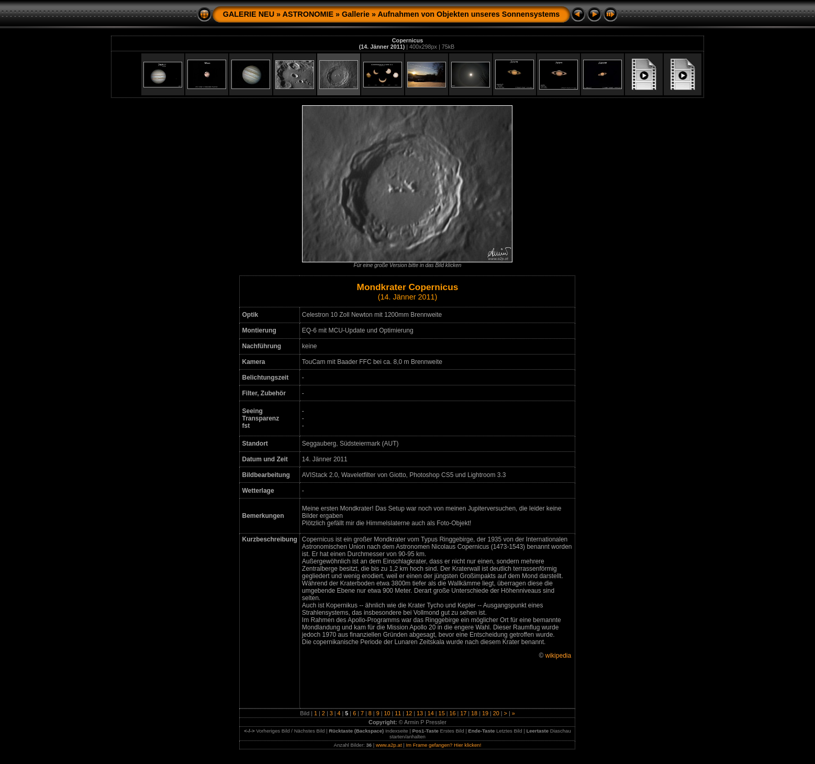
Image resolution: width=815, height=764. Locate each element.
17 (463, 713)
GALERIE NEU (248, 14)
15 (441, 713)
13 (420, 713)
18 (474, 713)
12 (409, 713)
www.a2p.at (389, 745)
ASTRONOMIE (308, 14)
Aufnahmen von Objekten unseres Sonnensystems (468, 14)
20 (496, 713)
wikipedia (558, 655)
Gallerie (356, 14)
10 (387, 713)
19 (485, 713)
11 (398, 713)
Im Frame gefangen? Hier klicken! (443, 745)
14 (431, 713)
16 (452, 713)
